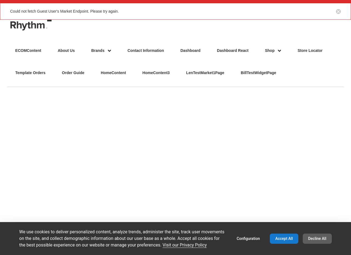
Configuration (248, 238)
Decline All (317, 238)
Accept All (284, 238)
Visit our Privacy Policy (185, 245)
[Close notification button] (338, 11)
